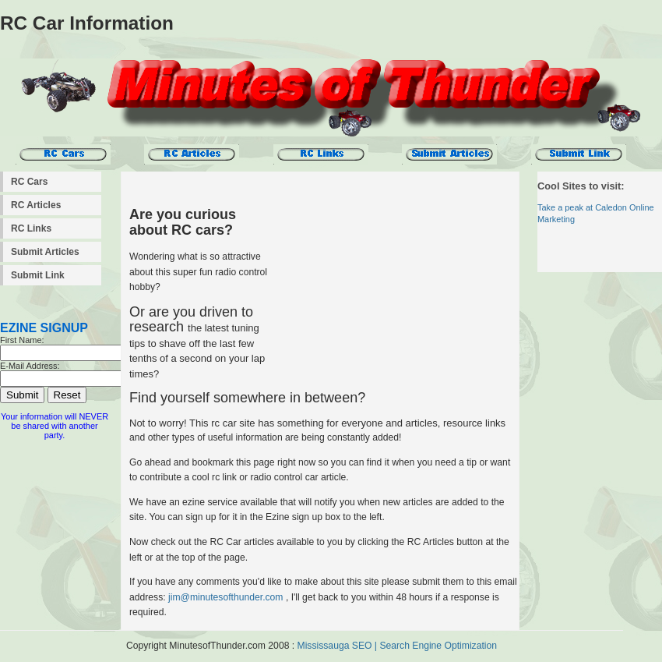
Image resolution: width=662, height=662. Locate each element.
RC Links (31, 228)
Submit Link (38, 275)
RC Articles (36, 205)
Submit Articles (45, 251)
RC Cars (29, 181)
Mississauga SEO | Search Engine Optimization (398, 645)
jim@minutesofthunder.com (225, 597)
